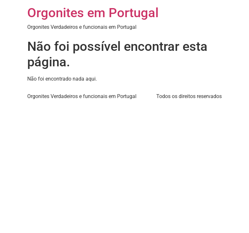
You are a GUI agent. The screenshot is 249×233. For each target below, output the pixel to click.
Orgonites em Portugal (93, 12)
